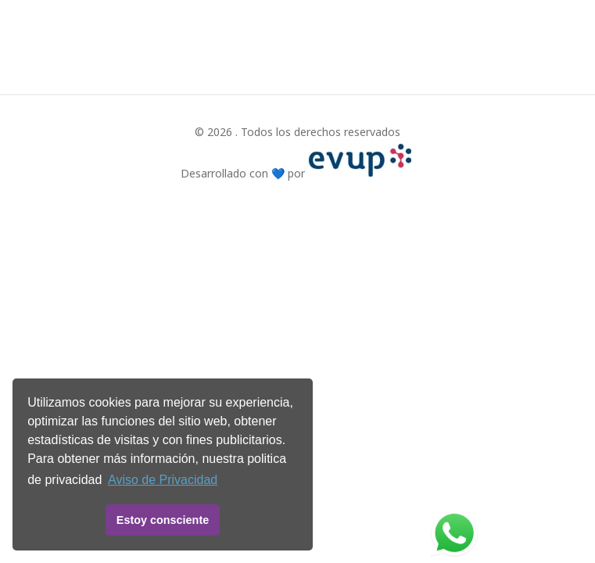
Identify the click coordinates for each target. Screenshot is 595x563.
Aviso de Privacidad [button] (162, 479)
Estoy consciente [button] (162, 520)
